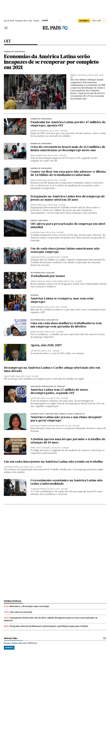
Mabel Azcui (35, 448)
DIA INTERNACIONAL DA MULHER (43, 273)
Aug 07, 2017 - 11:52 (58, 307)
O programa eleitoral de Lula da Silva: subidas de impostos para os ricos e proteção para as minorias (51, 619)
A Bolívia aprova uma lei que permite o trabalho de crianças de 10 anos (68, 441)
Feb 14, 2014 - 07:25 (33, 467)
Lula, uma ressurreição (21, 612)
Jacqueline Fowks (38, 257)
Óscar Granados (37, 307)
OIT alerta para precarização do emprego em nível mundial (68, 226)
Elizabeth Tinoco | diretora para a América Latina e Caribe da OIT (58, 414)
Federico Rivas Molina (39, 131)
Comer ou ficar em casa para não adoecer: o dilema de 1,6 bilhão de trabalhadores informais (68, 173)
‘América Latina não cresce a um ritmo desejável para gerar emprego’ (66, 419)
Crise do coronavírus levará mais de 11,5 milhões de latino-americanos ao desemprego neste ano (68, 149)
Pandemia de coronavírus (14, 52)
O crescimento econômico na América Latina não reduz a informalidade (67, 482)
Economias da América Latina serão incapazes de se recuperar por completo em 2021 (51, 61)
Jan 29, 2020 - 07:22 (57, 205)
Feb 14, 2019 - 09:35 (55, 232)
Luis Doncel (35, 232)
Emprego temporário (39, 220)
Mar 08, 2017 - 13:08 (54, 332)
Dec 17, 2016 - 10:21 (29, 376)
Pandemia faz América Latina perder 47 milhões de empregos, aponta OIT (68, 124)
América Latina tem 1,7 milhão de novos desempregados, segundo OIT (59, 392)
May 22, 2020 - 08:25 (57, 155)
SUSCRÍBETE (84, 21)
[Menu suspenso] (6, 28)
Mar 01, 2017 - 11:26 (50, 351)
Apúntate (9, 648)
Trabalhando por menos (48, 276)
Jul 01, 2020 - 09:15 (58, 131)
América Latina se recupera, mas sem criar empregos (62, 300)
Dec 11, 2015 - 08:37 (59, 398)
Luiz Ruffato (36, 351)
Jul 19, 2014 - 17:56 (60, 448)
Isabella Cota (76, 75)
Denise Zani (35, 332)
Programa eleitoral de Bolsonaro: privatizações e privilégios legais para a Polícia (49, 626)
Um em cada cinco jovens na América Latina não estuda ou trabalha (53, 461)
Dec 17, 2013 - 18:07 (59, 489)
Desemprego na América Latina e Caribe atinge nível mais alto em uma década (52, 369)
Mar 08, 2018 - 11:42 (73, 281)
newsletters (10, 638)
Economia (35, 295)
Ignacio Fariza (36, 155)
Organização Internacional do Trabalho (48, 386)
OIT (7, 41)
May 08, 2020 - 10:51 (57, 180)
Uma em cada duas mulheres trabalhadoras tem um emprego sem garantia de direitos (66, 325)
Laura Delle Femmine (39, 426)
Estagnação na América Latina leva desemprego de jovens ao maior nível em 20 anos (68, 198)
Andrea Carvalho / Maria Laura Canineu (47, 281)
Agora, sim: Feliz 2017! (46, 345)
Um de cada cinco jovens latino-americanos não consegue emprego (65, 250)
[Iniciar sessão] (98, 21)
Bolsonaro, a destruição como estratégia (29, 606)
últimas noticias (12, 601)
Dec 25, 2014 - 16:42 (70, 426)
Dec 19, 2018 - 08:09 (59, 257)
